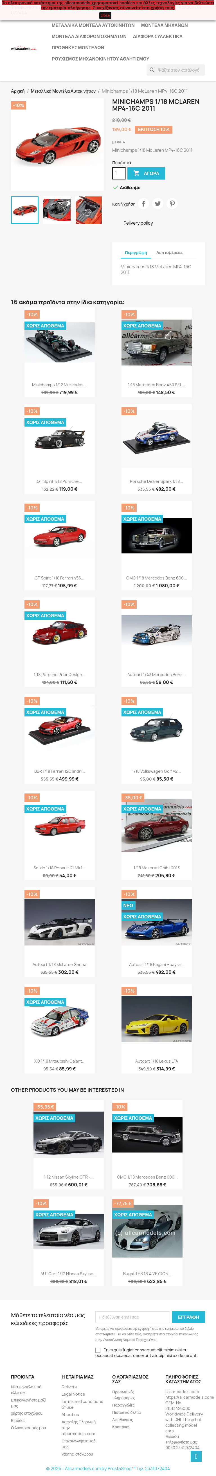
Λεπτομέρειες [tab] (169, 252)
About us (70, 1414)
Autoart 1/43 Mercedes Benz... (156, 674)
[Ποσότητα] (119, 173)
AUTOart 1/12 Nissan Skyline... (68, 1273)
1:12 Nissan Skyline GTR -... (69, 1177)
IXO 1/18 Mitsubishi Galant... (59, 1061)
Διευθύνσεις (122, 1419)
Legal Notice (73, 1394)
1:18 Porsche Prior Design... (60, 674)
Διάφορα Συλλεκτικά (158, 36)
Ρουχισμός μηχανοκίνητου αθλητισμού (100, 59)
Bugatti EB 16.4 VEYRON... (147, 1273)
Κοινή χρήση (143, 203)
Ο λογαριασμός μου (28, 1427)
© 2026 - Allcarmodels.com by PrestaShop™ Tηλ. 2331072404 (108, 1469)
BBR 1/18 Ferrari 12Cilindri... (59, 771)
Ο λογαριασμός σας (130, 1379)
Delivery (69, 1386)
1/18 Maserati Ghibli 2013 (157, 867)
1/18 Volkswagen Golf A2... (156, 771)
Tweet (157, 203)
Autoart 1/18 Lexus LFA (156, 1061)
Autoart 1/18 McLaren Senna (59, 964)
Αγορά (146, 173)
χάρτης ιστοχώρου (26, 1413)
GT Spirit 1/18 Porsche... (59, 481)
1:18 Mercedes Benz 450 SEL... (156, 384)
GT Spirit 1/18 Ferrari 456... (59, 578)
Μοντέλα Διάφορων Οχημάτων (89, 36)
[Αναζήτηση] (176, 70)
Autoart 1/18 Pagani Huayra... (156, 964)
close (105, 15)
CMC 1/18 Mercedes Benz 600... (156, 578)
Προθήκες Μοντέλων (78, 48)
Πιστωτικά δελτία (126, 1412)
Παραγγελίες (123, 1405)
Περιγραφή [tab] (136, 252)
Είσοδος (18, 1420)
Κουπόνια (120, 1427)
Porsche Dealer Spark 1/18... (156, 481)
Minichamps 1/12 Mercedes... (59, 384)
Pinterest (172, 203)
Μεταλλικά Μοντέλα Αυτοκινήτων (93, 25)
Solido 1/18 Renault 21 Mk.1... (59, 867)
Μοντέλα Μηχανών (164, 25)
